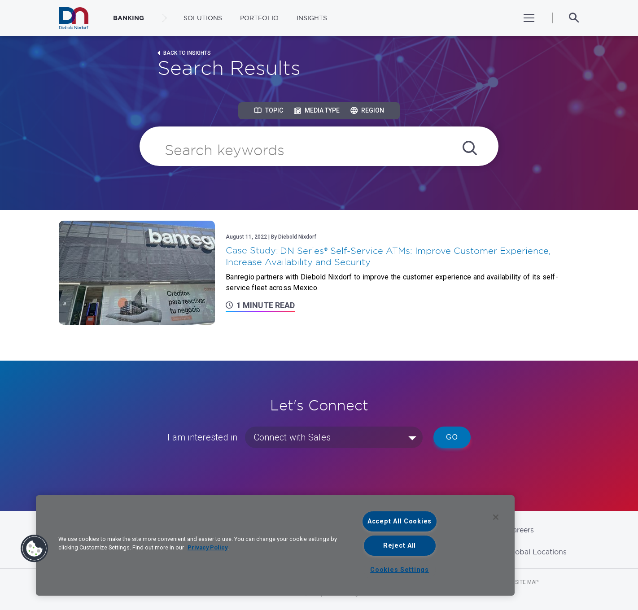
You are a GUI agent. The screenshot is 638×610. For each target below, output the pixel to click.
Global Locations (537, 551)
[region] (275, 545)
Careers (520, 529)
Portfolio (259, 18)
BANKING (128, 18)
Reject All (399, 545)
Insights (312, 18)
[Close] (496, 517)
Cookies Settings (399, 570)
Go (452, 437)
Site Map (526, 582)
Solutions (203, 18)
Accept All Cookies (399, 521)
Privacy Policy (207, 547)
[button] (34, 548)
